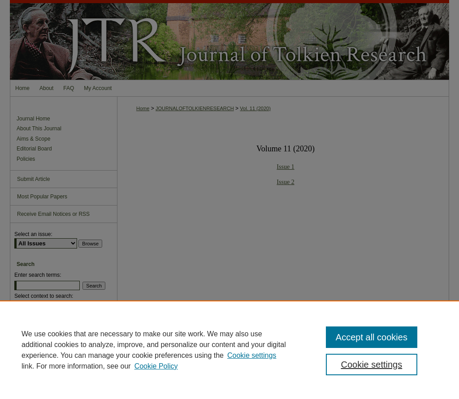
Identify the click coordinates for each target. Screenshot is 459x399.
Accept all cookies (371, 337)
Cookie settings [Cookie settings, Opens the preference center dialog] (371, 364)
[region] (229, 349)
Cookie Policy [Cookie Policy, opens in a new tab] (156, 366)
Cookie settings (251, 355)
